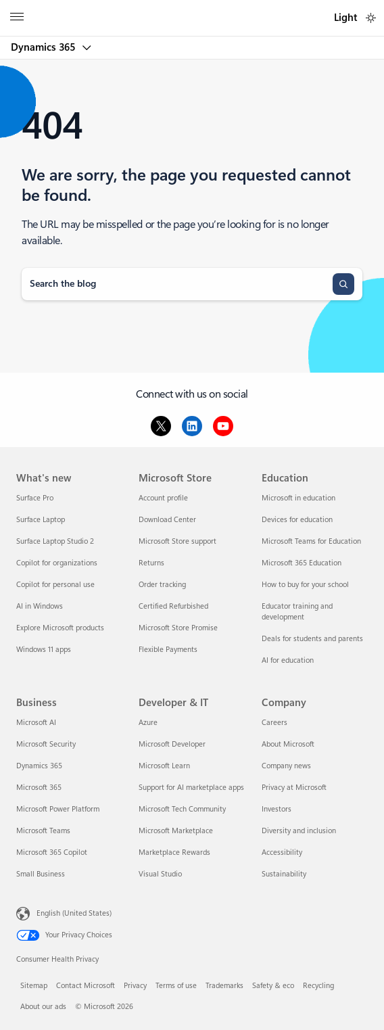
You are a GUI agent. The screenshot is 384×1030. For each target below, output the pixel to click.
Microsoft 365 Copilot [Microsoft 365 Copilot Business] (51, 852)
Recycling (318, 985)
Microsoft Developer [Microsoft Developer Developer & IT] (172, 744)
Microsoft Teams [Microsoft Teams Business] (43, 830)
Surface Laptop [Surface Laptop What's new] (40, 519)
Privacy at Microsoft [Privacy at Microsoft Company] (294, 787)
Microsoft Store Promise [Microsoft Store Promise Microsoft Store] (178, 628)
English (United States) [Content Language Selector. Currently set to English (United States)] (74, 913)
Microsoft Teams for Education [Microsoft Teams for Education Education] (311, 541)
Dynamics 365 (44, 47)
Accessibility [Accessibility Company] (282, 852)
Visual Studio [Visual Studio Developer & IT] (160, 874)
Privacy (135, 985)
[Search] (343, 284)
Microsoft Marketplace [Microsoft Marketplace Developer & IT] (176, 830)
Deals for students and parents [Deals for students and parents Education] (312, 638)
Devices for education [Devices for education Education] (297, 519)
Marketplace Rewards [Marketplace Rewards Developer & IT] (174, 852)
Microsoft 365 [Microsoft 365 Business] (39, 787)
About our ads (43, 1006)
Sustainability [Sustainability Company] (284, 874)
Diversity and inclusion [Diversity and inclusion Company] (299, 830)
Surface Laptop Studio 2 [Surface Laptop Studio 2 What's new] (55, 541)
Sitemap (33, 985)
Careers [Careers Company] (274, 722)
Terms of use (176, 985)
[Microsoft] (191, 10)
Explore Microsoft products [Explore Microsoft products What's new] (60, 628)
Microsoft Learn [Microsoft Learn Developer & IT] (164, 766)
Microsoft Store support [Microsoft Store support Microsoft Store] (177, 541)
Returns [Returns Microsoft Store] (151, 563)
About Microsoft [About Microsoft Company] (288, 744)
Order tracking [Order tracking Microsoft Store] (162, 584)
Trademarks (224, 985)
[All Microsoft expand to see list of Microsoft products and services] (17, 18)
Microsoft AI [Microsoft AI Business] (36, 722)
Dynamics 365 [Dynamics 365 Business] (39, 766)
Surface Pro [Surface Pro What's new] (34, 498)
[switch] (371, 18)
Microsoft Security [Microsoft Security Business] (46, 744)
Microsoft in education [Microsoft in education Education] (298, 498)
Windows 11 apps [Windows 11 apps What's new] (43, 649)
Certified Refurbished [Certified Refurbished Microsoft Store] (173, 606)
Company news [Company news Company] (286, 766)
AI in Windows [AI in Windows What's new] (39, 606)
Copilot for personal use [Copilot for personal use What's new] (55, 584)
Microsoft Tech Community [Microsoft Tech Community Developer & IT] (182, 809)
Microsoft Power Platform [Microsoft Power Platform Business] (57, 809)
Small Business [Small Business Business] (40, 874)
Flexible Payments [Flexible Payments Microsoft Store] (168, 649)
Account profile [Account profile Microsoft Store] (163, 498)
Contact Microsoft (85, 985)
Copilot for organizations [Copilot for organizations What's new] (56, 563)
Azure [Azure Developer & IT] (148, 722)
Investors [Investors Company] (276, 809)
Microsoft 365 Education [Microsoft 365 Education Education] (301, 563)
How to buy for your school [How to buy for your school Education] (305, 584)
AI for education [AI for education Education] (288, 660)
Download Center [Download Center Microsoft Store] (167, 519)
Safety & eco (273, 985)
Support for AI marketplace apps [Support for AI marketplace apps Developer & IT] (191, 787)
